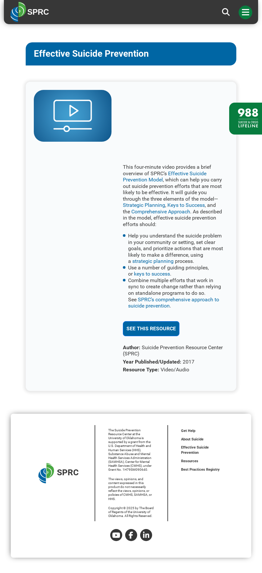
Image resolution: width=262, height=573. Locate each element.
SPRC (58, 473)
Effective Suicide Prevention (195, 450)
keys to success (152, 274)
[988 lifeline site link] (245, 119)
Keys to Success (186, 205)
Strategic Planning (144, 205)
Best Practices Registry (200, 469)
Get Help (188, 431)
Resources (189, 461)
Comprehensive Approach (160, 211)
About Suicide (192, 439)
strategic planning (153, 261)
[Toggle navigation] (245, 12)
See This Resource (151, 328)
